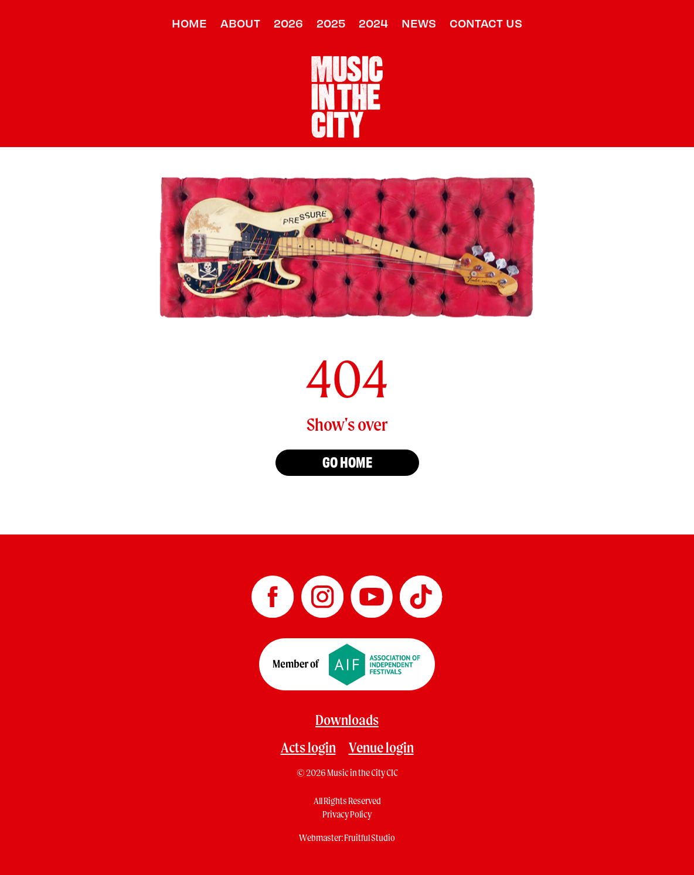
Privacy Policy (347, 814)
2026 (288, 23)
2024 (373, 23)
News (419, 23)
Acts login (308, 747)
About (240, 23)
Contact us (486, 23)
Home (189, 23)
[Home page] (347, 95)
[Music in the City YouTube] (372, 592)
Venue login (381, 747)
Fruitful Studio (369, 837)
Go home (347, 461)
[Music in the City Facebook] (273, 592)
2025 (331, 23)
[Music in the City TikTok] (421, 592)
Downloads (347, 719)
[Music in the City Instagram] (323, 592)
